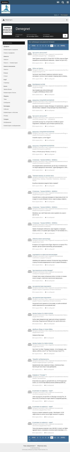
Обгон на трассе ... (38, 68)
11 (51, 45)
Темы (5, 99)
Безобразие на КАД (39, 84)
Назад (33, 45)
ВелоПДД (39, 87)
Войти (56, 15)
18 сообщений (49, 280)
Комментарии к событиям (11, 112)
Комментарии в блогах (10, 92)
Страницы (6, 82)
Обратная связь (42, 445)
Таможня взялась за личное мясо (43, 175)
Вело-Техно (40, 241)
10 (48, 45)
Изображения (7, 122)
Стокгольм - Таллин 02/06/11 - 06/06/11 (45, 159)
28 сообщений (49, 369)
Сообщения (7, 102)
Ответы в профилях (9, 52)
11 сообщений (49, 292)
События (6, 109)
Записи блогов (8, 89)
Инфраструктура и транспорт (45, 362)
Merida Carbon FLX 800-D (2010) (43, 313)
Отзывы (6, 115)
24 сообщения (49, 110)
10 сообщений (49, 264)
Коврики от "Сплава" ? (40, 374)
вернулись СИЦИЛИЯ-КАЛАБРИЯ (43, 99)
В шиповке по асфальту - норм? (43, 390)
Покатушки (48, 257)
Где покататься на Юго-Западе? (43, 270)
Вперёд (63, 45)
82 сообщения (49, 400)
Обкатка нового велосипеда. (42, 238)
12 (55, 45)
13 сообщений (49, 385)
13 (58, 45)
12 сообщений (49, 249)
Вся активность (8, 42)
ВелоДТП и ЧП (41, 71)
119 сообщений (49, 323)
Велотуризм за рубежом (43, 103)
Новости (6, 59)
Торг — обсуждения (49, 55)
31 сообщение (49, 62)
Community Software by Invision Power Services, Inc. (35, 449)
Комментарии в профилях (11, 49)
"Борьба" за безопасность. (41, 359)
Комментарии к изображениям (12, 125)
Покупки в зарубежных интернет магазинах (49, 289)
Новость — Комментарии (11, 62)
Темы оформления (29, 445)
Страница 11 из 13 (37, 47)
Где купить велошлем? (40, 52)
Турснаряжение (41, 378)
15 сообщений (49, 78)
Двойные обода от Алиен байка (43, 329)
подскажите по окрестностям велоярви (45, 254)
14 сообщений (49, 169)
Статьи (5, 75)
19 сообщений (49, 337)
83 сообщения (49, 94)
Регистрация (64, 15)
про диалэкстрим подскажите (42, 286)
